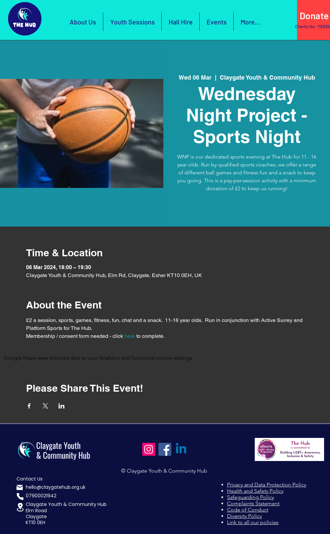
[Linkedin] (181, 449)
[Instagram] (148, 449)
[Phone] (20, 496)
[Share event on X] (45, 406)
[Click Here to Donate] (313, 15)
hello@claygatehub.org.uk (55, 487)
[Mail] (19, 487)
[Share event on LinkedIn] (61, 406)
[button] (20, 507)
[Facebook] (164, 449)
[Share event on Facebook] (29, 406)
